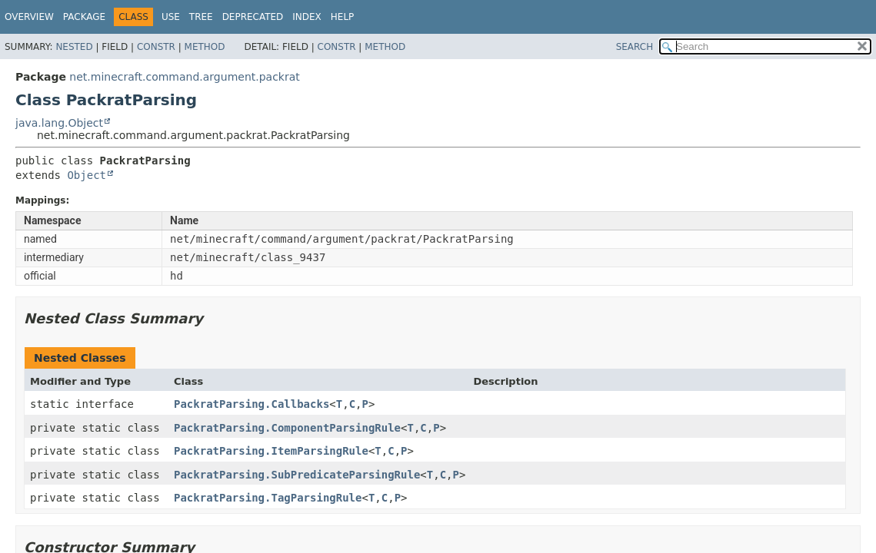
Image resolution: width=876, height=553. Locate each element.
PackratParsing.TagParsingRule (267, 498)
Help (343, 17)
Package (84, 17)
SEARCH (635, 46)
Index (306, 17)
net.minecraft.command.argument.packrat (184, 77)
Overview (29, 17)
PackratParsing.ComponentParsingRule (287, 428)
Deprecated (253, 17)
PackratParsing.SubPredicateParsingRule (297, 475)
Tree (201, 17)
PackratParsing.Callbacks (251, 404)
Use (171, 17)
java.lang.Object (59, 123)
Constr (156, 46)
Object (86, 175)
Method (205, 46)
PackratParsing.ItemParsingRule (271, 451)
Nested (73, 46)
